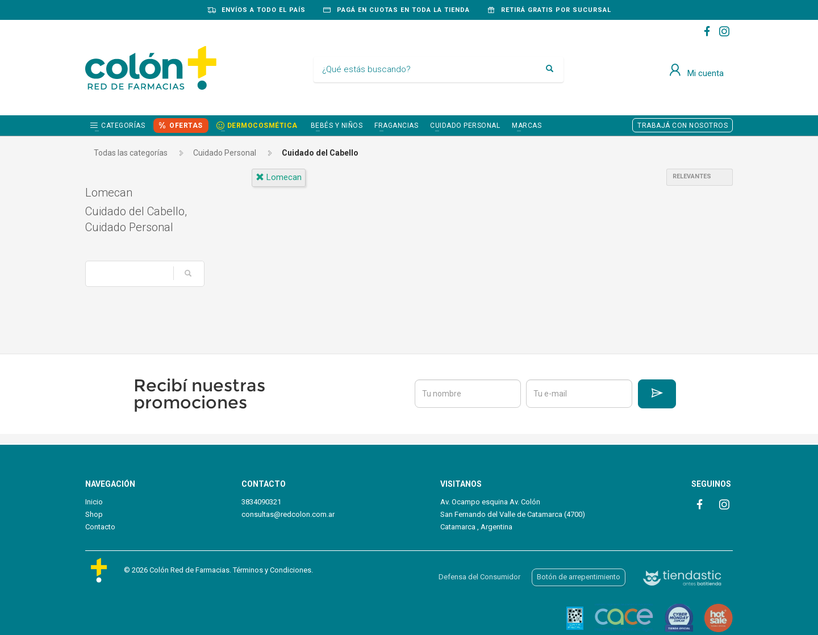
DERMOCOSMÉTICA (262, 125)
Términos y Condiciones (272, 570)
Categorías (123, 125)
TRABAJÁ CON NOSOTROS (682, 125)
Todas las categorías (131, 152)
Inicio (94, 502)
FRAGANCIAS (396, 125)
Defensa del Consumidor (479, 577)
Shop (94, 514)
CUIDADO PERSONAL (465, 125)
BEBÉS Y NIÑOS (337, 125)
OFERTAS (186, 125)
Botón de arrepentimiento (578, 577)
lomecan (279, 177)
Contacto (100, 527)
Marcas (526, 125)
